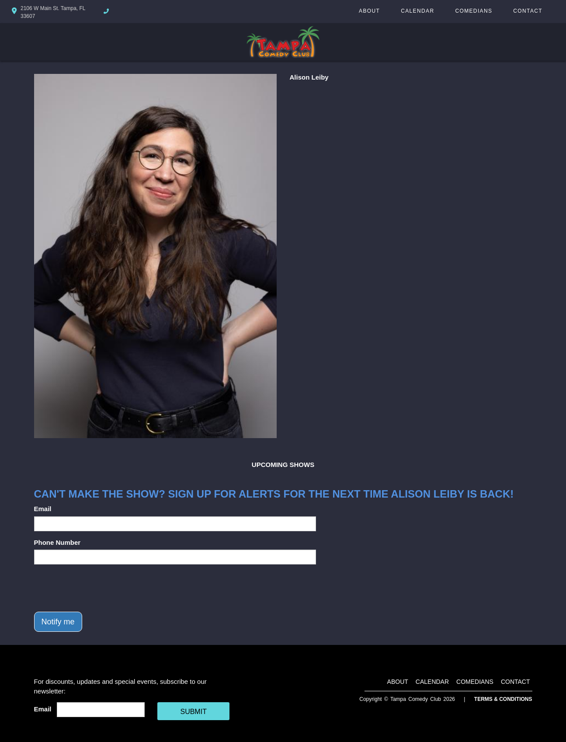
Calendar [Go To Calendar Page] (417, 11)
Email (43, 508)
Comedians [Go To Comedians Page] (473, 11)
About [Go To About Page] (369, 11)
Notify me (58, 621)
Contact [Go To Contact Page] (527, 11)
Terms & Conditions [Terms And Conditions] (503, 699)
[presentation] (100, 588)
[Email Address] (101, 709)
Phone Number (57, 542)
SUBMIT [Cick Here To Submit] (193, 711)
